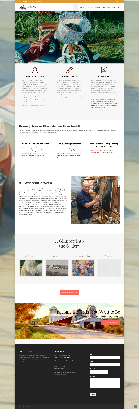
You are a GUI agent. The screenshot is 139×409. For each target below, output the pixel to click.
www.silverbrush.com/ (60, 363)
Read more (24, 218)
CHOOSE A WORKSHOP (111, 322)
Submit (93, 394)
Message (93, 376)
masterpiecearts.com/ (60, 374)
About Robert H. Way (35, 76)
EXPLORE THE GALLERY (69, 293)
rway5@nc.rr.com (37, 1)
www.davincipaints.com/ (60, 368)
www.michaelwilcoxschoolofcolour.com (64, 357)
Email (92, 361)
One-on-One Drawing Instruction (35, 144)
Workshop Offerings (69, 76)
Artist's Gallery (104, 76)
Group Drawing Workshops (69, 144)
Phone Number (95, 369)
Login (117, 1)
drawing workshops (67, 150)
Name (92, 354)
